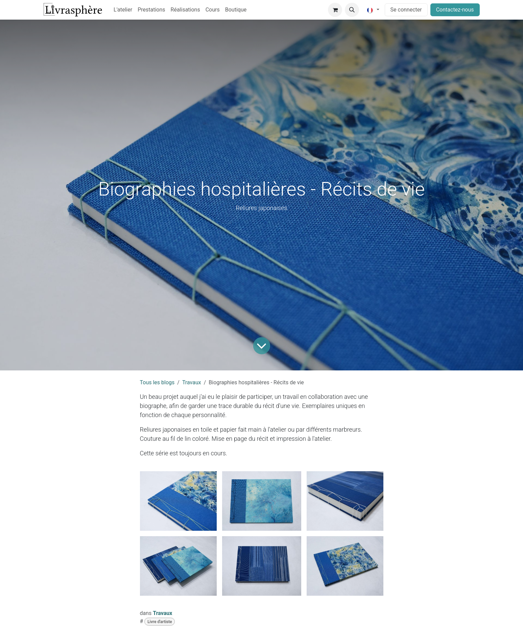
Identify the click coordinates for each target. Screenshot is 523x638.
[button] (352, 10)
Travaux (191, 382)
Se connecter (406, 9)
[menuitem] (123, 10)
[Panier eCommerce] (335, 10)
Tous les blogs (157, 382)
